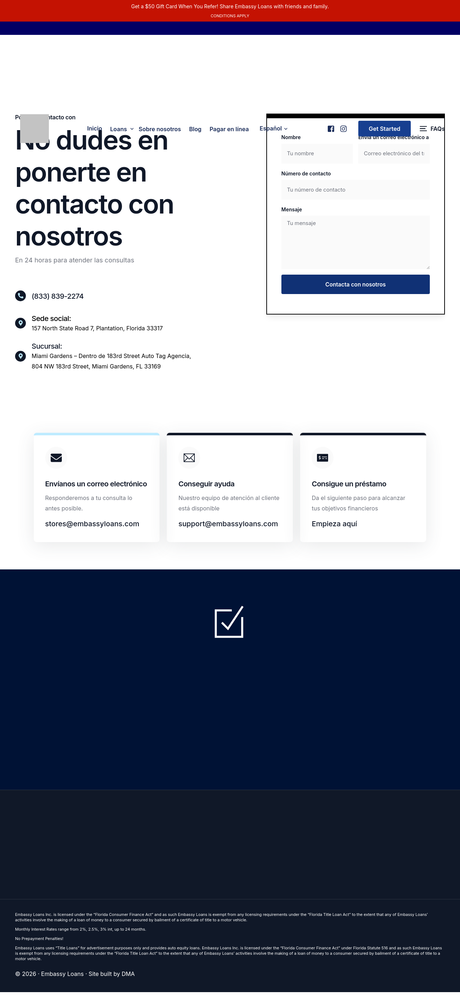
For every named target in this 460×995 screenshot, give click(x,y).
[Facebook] (330, 130)
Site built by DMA (112, 977)
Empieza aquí (334, 526)
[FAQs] (432, 133)
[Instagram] (343, 130)
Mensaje (291, 210)
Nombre (291, 137)
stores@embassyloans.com (92, 526)
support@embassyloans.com (228, 526)
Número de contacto (306, 174)
